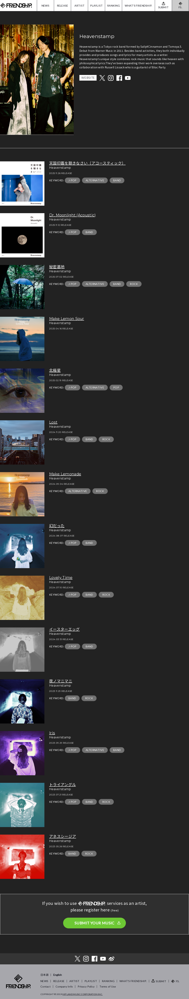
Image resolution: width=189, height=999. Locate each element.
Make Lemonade (65, 474)
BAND (117, 180)
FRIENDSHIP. (16, 5)
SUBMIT (161, 981)
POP (116, 387)
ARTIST (79, 5)
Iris (52, 733)
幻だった (56, 526)
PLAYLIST (96, 5)
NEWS (45, 5)
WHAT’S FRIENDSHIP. (133, 981)
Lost (53, 422)
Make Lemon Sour (66, 318)
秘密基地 (56, 267)
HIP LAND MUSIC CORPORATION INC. (82, 994)
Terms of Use (107, 986)
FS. (180, 7)
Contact (45, 986)
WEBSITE (88, 77)
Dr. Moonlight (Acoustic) (72, 215)
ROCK (134, 283)
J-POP (72, 180)
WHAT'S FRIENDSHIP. (138, 5)
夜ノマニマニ (60, 681)
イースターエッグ (64, 629)
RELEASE (62, 5)
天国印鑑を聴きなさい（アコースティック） (87, 163)
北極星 (55, 370)
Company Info (64, 986)
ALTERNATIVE (95, 180)
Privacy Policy (86, 986)
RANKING (113, 5)
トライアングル (62, 784)
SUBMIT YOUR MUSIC (94, 923)
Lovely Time (61, 577)
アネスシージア (62, 836)
